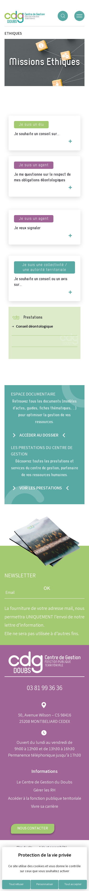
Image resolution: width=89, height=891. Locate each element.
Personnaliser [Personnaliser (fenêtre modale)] (44, 885)
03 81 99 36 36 (44, 688)
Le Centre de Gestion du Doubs (44, 782)
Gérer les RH (44, 790)
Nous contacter (32, 828)
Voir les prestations (40, 488)
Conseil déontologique (34, 326)
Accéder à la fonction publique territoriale (44, 799)
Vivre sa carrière (44, 807)
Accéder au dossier (39, 435)
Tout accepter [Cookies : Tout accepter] (72, 885)
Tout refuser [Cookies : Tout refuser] (16, 885)
